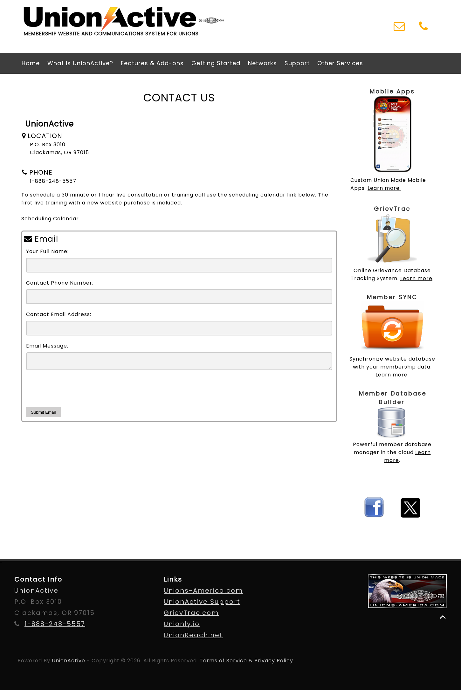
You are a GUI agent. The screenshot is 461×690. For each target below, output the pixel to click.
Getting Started (215, 63)
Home (31, 63)
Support (297, 63)
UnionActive (68, 660)
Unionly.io (182, 623)
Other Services (340, 63)
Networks (262, 63)
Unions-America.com (203, 590)
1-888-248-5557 (54, 623)
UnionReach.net (193, 635)
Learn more (416, 278)
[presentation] (74, 393)
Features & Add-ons (152, 63)
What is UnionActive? (80, 63)
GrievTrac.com (191, 612)
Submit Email (43, 414)
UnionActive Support (202, 601)
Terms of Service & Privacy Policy (246, 660)
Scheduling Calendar (50, 218)
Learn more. (384, 188)
